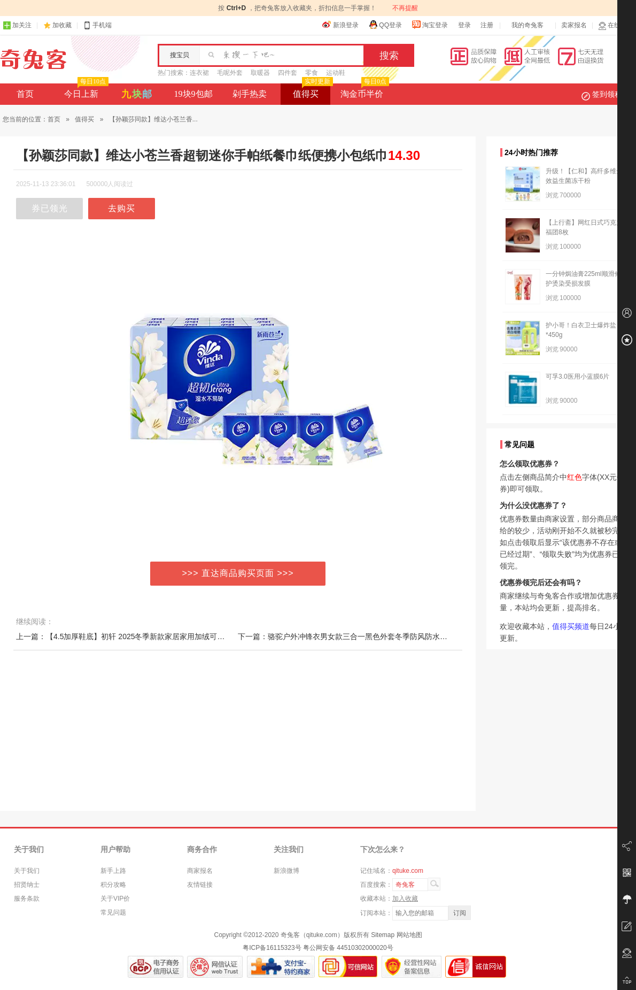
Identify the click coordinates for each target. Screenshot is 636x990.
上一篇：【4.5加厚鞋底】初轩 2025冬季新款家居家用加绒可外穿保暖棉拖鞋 (143, 636)
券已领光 (50, 208)
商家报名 (200, 870)
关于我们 (27, 870)
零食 (311, 72)
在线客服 (615, 25)
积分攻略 (113, 884)
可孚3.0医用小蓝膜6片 (577, 376)
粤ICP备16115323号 (272, 947)
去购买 (121, 208)
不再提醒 (405, 8)
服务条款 (27, 898)
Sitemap (382, 935)
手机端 (97, 25)
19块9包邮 (193, 93)
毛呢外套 (230, 72)
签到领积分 (607, 94)
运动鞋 (335, 72)
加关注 (17, 25)
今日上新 (85, 90)
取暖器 (260, 72)
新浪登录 (340, 24)
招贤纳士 (27, 884)
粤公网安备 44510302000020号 (348, 947)
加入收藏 (405, 898)
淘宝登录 (430, 24)
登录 (464, 25)
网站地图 (409, 935)
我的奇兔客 (527, 25)
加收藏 (62, 25)
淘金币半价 (363, 90)
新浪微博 (286, 870)
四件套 (287, 72)
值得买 (312, 90)
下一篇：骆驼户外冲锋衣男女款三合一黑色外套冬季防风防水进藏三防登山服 (365, 636)
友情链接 (200, 884)
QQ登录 (385, 24)
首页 (25, 93)
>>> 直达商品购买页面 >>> (238, 573)
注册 (486, 25)
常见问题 (113, 912)
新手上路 (113, 870)
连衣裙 (199, 72)
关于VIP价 (115, 898)
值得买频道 (571, 626)
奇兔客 (33, 59)
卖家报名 (574, 25)
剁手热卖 (249, 93)
